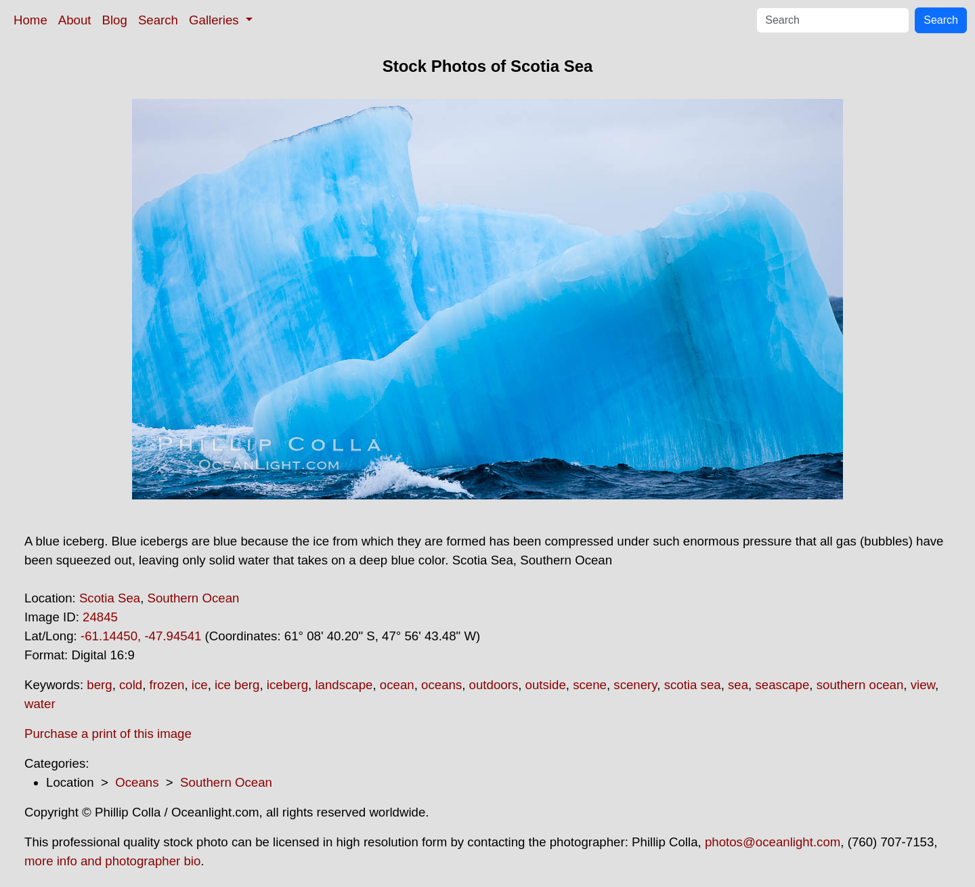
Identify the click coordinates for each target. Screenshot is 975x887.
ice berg (237, 685)
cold (130, 685)
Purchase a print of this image (108, 733)
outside (545, 685)
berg (99, 685)
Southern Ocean (194, 598)
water (40, 704)
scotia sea (692, 685)
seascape (782, 685)
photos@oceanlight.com (772, 842)
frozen (167, 685)
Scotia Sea (109, 598)
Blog (114, 20)
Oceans (136, 782)
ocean (397, 685)
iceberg (287, 685)
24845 (100, 617)
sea (738, 685)
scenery (635, 685)
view (923, 685)
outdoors (494, 685)
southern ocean (860, 685)
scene (590, 685)
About (74, 20)
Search (158, 20)
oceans (441, 685)
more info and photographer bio (112, 861)
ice (200, 685)
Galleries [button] (215, 20)
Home (30, 20)
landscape (343, 685)
